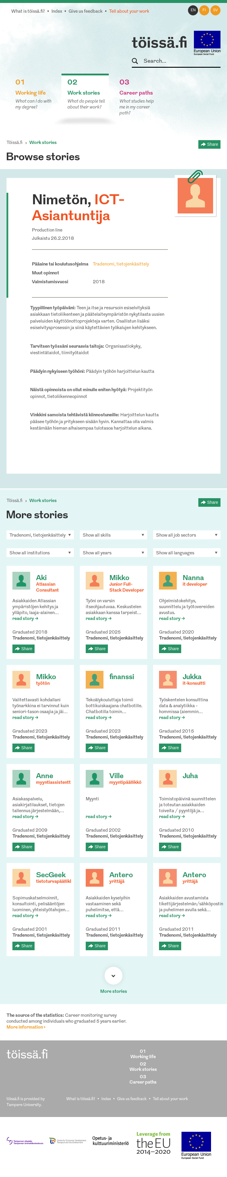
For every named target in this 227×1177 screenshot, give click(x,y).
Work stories (43, 143)
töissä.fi (159, 43)
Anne (44, 776)
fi (204, 10)
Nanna (193, 578)
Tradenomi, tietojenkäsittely (121, 264)
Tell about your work (129, 11)
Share (212, 144)
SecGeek (51, 875)
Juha (190, 776)
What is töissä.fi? (28, 11)
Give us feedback (86, 11)
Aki (41, 578)
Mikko (119, 578)
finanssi (121, 677)
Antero (121, 875)
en (193, 10)
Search (137, 61)
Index (56, 11)
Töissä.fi (14, 143)
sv (215, 10)
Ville (116, 776)
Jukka (192, 677)
